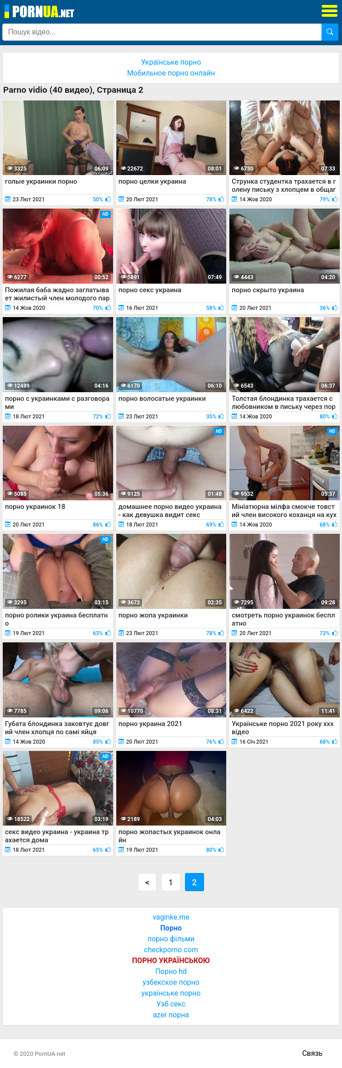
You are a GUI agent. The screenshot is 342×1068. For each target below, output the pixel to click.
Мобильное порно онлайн (171, 73)
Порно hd (171, 971)
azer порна (171, 1015)
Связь (312, 1053)
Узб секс (171, 1004)
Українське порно (171, 62)
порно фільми (171, 939)
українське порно (171, 993)
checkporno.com (171, 949)
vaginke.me (170, 917)
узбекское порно (171, 982)
